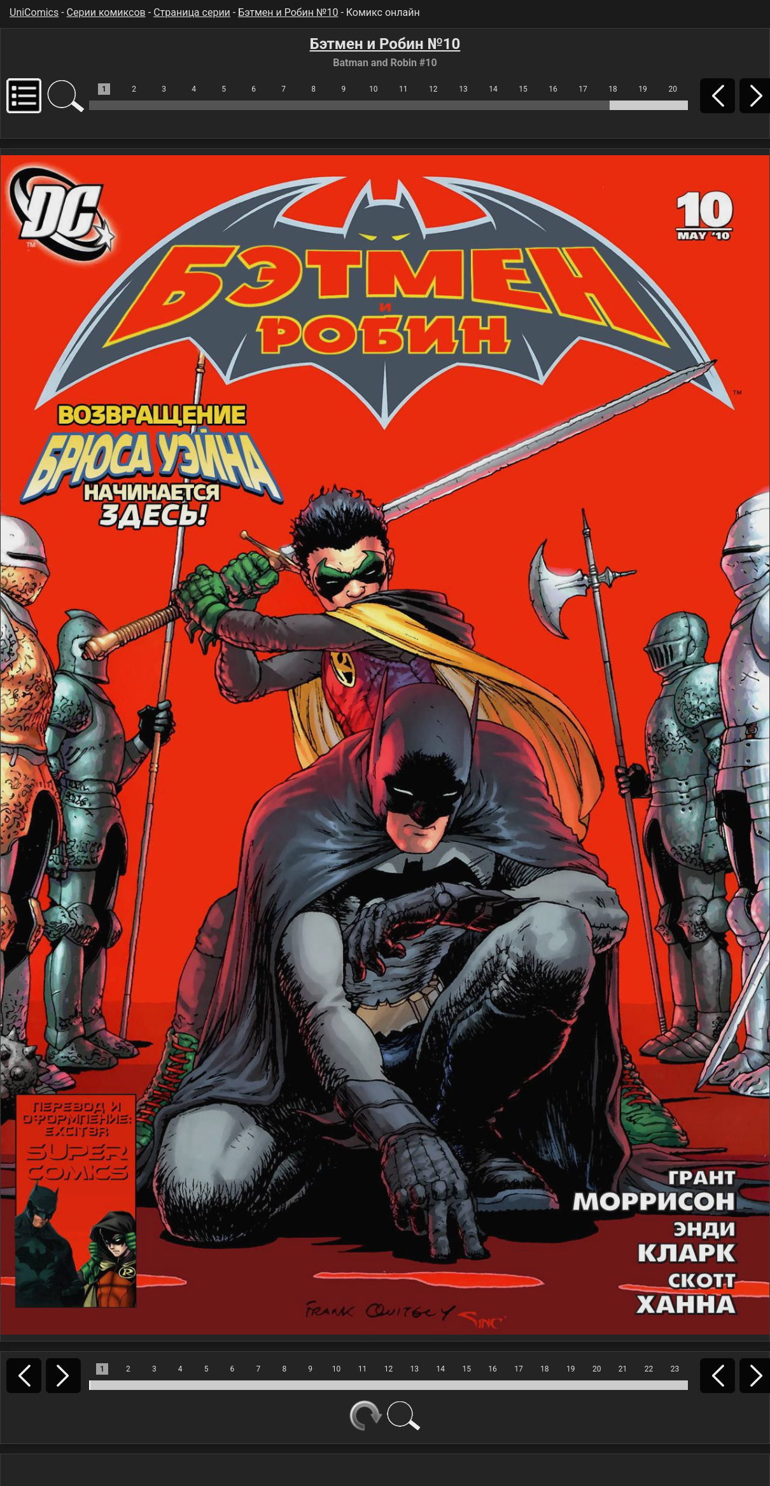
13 (463, 89)
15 (523, 89)
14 (493, 89)
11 (403, 89)
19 (642, 89)
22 (649, 1368)
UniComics (34, 12)
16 (553, 89)
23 (675, 1368)
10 (373, 89)
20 (672, 89)
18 (612, 89)
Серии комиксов (106, 12)
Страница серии (191, 12)
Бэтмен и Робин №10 (288, 12)
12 (433, 89)
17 (582, 89)
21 (623, 1368)
